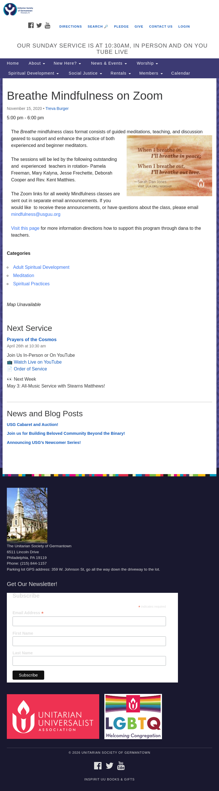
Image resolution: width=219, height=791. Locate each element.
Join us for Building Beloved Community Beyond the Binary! (66, 433)
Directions (70, 26)
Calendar (180, 73)
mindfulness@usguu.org (35, 214)
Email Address (28, 613)
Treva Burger (56, 108)
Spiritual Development (33, 73)
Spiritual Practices (31, 283)
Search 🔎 (98, 26)
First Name (23, 633)
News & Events (108, 63)
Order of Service (30, 368)
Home (13, 63)
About (36, 63)
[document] (109, 273)
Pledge (121, 26)
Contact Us (161, 26)
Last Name (23, 653)
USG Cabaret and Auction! (32, 424)
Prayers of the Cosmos (31, 339)
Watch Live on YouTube (38, 362)
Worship (146, 63)
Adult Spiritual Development (41, 267)
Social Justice (84, 73)
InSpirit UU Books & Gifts (109, 779)
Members (151, 73)
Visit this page (25, 228)
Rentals (121, 73)
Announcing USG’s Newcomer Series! (44, 442)
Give (139, 26)
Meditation (23, 275)
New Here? (67, 63)
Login (184, 26)
